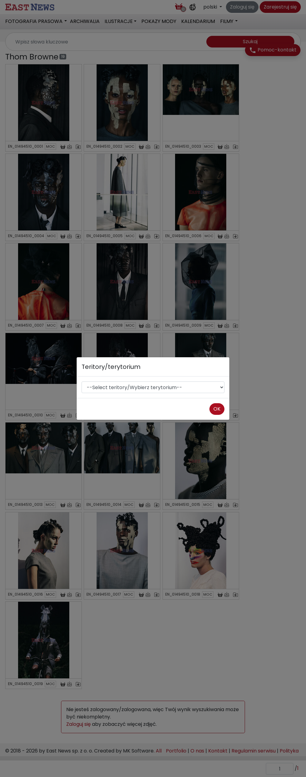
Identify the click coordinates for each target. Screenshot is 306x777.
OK (216, 408)
